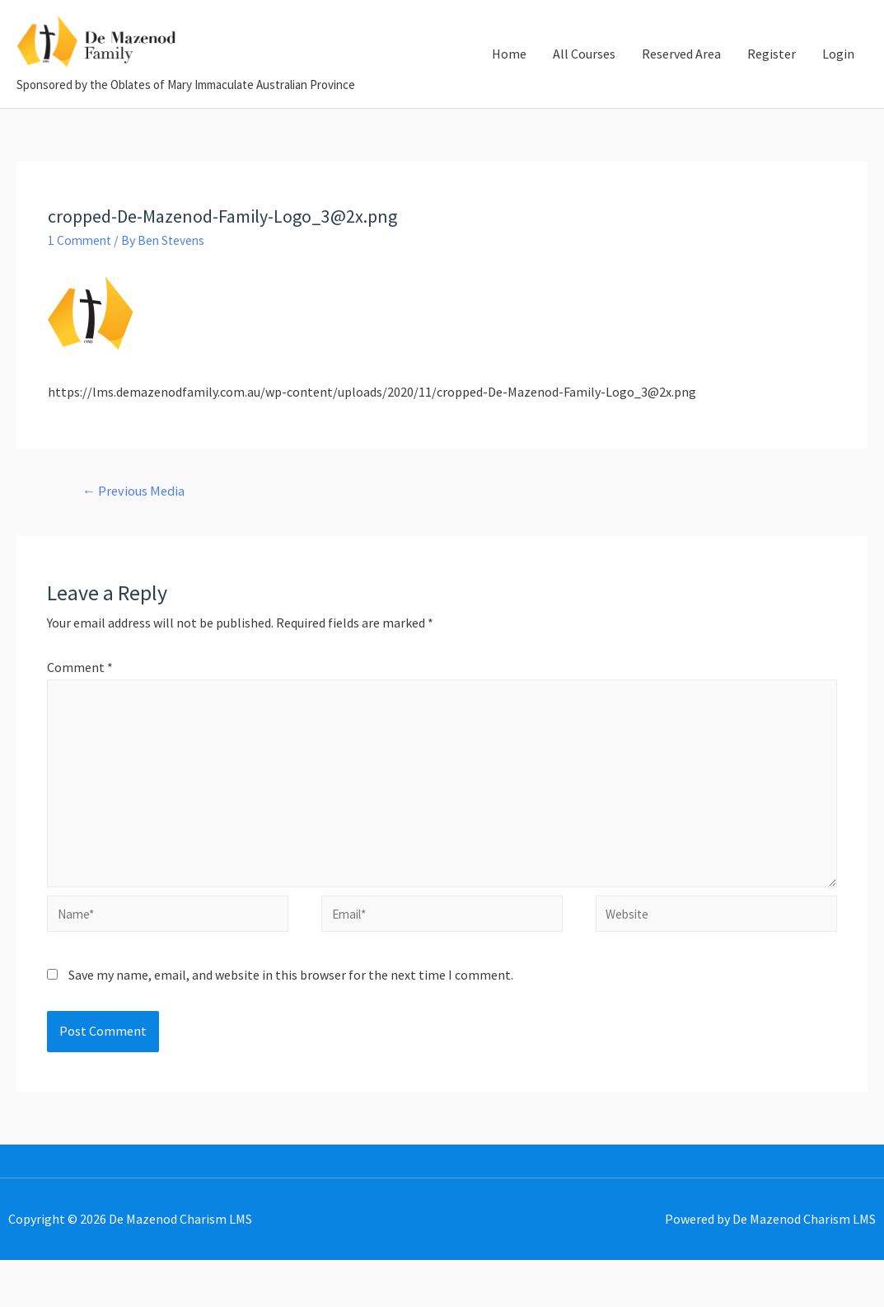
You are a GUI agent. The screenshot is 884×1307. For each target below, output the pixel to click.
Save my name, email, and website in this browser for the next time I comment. (290, 1021)
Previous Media (136, 525)
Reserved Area (681, 71)
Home (509, 71)
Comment (80, 702)
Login (838, 71)
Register (771, 71)
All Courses (584, 71)
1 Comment (81, 274)
